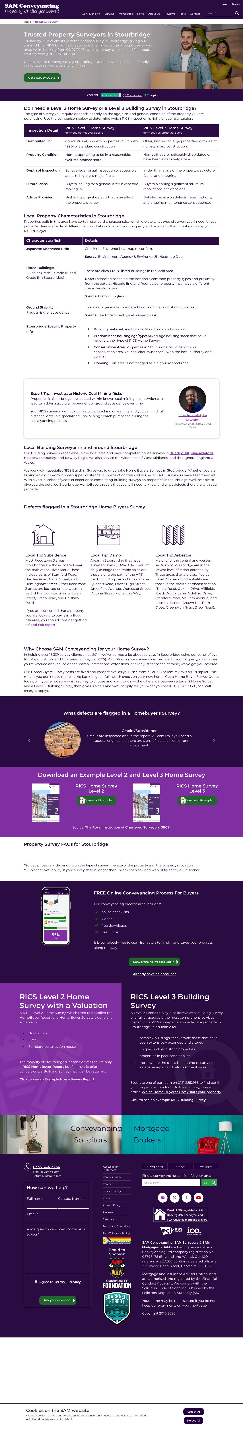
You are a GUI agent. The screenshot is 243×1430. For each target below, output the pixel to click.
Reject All (193, 1420)
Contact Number (73, 1197)
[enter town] (171, 1187)
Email (32, 1213)
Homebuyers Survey (46, 21)
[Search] (218, 13)
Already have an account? (154, 974)
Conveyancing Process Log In (153, 962)
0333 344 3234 (46, 1172)
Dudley (50, 458)
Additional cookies (38, 1420)
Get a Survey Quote (43, 77)
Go (237, 13)
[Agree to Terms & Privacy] (36, 1280)
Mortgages (206, 1171)
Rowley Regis (76, 458)
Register (236, 4)
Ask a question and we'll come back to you (56, 1230)
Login (223, 4)
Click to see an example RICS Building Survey (169, 1105)
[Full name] (42, 1203)
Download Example (100, 800)
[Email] (58, 1218)
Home (27, 21)
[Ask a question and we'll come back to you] (58, 1254)
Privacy (74, 1281)
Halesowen (33, 458)
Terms (59, 1281)
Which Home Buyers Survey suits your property (182, 1092)
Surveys (180, 1171)
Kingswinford (201, 453)
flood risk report (39, 625)
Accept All (193, 1412)
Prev (29, 740)
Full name (36, 1197)
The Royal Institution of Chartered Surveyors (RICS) (128, 828)
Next (214, 740)
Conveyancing (155, 1171)
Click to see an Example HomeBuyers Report (58, 1080)
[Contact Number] (73, 1203)
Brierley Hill (178, 453)
